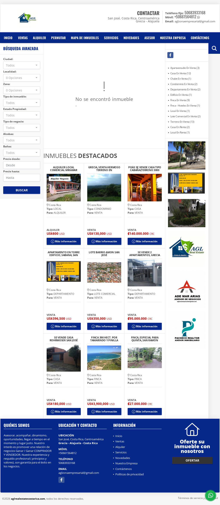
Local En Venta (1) (180, 111)
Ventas (23, 37)
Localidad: (9, 71)
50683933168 (195, 12)
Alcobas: (8, 134)
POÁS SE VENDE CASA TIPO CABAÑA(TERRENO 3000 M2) (144, 168)
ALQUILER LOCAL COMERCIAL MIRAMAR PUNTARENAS (63, 168)
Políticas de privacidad (129, 474)
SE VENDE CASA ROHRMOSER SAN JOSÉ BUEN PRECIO (64, 339)
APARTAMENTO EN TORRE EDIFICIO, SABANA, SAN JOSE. (64, 253)
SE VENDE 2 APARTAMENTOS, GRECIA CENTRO (144, 253)
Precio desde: (11, 159)
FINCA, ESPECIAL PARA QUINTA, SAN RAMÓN (145, 339)
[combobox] (21, 65)
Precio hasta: (11, 171)
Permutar (58, 37)
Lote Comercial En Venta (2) (185, 116)
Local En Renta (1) (180, 132)
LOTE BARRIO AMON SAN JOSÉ (104, 253)
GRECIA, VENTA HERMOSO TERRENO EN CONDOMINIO (104, 168)
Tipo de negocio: (13, 121)
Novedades (131, 37)
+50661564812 (185, 16)
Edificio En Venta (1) (181, 95)
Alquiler (39, 37)
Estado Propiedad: (14, 109)
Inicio (8, 37)
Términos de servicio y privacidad (198, 498)
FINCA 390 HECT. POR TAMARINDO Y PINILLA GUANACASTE (104, 339)
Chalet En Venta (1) (180, 78)
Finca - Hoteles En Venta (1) (185, 105)
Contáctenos (200, 37)
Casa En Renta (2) (180, 127)
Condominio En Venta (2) (183, 84)
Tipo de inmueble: (14, 96)
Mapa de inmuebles (85, 37)
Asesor (149, 37)
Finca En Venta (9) (180, 100)
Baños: (7, 146)
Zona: (6, 84)
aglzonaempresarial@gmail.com (78, 473)
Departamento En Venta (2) (185, 89)
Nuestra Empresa (173, 37)
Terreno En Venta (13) (182, 122)
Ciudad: (8, 59)
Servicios (111, 37)
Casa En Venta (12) (180, 73)
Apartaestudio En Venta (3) (185, 68)
